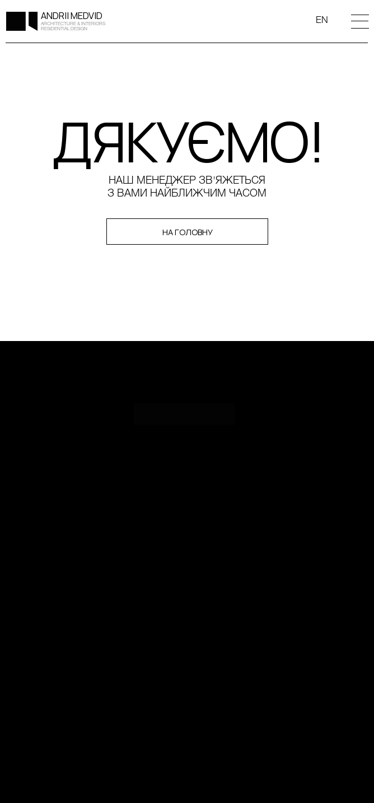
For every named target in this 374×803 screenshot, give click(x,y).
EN (322, 20)
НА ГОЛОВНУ (187, 231)
